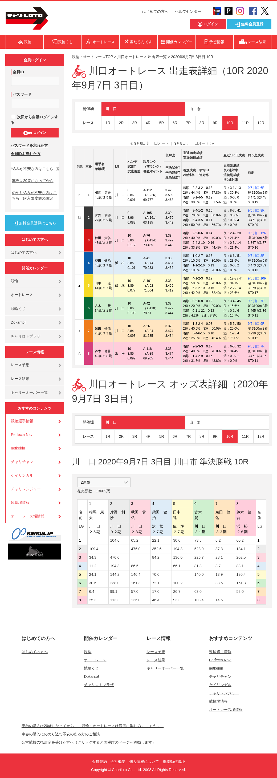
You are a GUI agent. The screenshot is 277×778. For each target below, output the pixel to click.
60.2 (240, 540)
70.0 (155, 574)
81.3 (198, 566)
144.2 (114, 574)
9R (215, 123)
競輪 (14, 281)
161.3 (135, 583)
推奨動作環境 (174, 761)
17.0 (155, 591)
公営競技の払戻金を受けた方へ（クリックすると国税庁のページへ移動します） (89, 742)
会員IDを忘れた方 (25, 154)
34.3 (92, 557)
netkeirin (18, 448)
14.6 (219, 600)
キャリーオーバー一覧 (29, 392)
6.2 (218, 540)
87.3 (219, 549)
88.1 (240, 566)
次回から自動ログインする (34, 120)
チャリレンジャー (26, 489)
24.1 (92, 574)
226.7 (199, 557)
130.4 (241, 574)
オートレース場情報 (27, 516)
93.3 (176, 600)
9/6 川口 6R (256, 188)
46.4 (155, 600)
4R (148, 123)
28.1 (219, 557)
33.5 (219, 583)
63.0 (198, 591)
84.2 (155, 557)
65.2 (134, 540)
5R (161, 123)
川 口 (111, 109)
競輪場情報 (20, 502)
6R (175, 123)
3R (134, 123)
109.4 (93, 549)
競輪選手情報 (22, 421)
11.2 (92, 566)
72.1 (155, 583)
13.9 (219, 574)
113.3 (114, 600)
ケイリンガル (22, 475)
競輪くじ (18, 308)
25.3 (92, 600)
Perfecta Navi (22, 434)
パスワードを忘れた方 (29, 145)
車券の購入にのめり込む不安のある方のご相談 (61, 734)
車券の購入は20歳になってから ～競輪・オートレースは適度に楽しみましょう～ (93, 726)
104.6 (114, 540)
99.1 (113, 591)
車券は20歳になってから (33, 181)
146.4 (135, 574)
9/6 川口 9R (256, 324)
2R (121, 123)
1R (107, 123)
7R (188, 123)
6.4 (91, 591)
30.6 (92, 583)
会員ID (18, 72)
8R (201, 123)
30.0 (176, 540)
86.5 (134, 566)
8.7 (218, 566)
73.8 (198, 540)
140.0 (199, 574)
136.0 (177, 557)
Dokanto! (18, 322)
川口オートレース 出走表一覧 (142, 57)
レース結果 (20, 378)
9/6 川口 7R (256, 301)
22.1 (155, 540)
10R (229, 123)
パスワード (22, 94)
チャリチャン (22, 462)
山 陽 (195, 109)
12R (261, 123)
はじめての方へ (155, 11)
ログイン (34, 133)
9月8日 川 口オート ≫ (194, 143)
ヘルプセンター (188, 11)
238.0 (114, 583)
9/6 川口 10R (257, 278)
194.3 (177, 549)
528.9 (199, 549)
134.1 (241, 549)
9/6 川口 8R (256, 210)
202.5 (241, 557)
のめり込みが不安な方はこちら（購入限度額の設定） (34, 195)
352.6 (156, 549)
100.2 (177, 583)
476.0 (135, 549)
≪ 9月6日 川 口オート (149, 143)
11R (245, 123)
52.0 (240, 591)
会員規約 (99, 761)
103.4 (199, 600)
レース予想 (20, 365)
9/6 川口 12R (257, 233)
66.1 (176, 566)
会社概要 (118, 761)
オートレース (22, 295)
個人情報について (144, 761)
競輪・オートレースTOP (92, 57)
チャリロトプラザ (25, 336)
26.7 (176, 591)
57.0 (134, 591)
